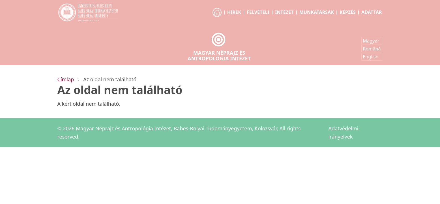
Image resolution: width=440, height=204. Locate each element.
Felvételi (258, 12)
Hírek (234, 12)
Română (372, 49)
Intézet (284, 12)
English (370, 57)
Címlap (65, 79)
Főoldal (217, 17)
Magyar (371, 41)
